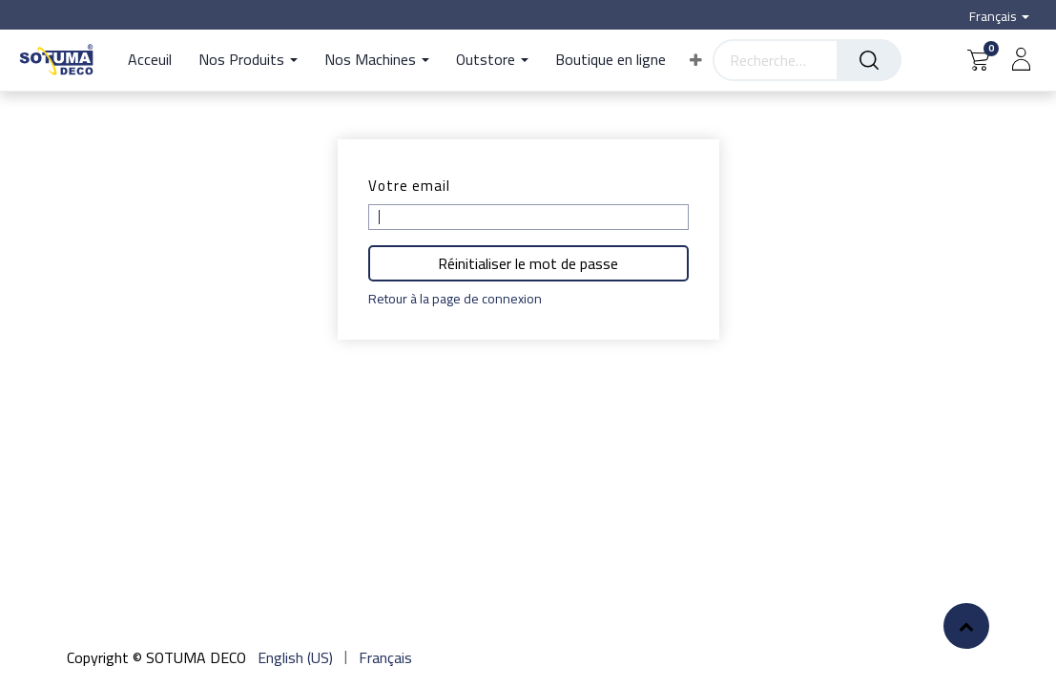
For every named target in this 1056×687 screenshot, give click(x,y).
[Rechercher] (869, 60)
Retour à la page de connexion (455, 299)
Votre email (409, 185)
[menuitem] (156, 60)
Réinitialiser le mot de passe (528, 263)
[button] (696, 60)
